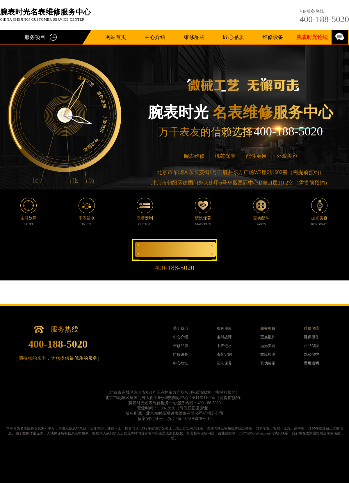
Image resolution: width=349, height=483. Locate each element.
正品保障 (311, 346)
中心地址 (180, 363)
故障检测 (267, 354)
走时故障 (224, 337)
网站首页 (115, 37)
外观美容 (287, 156)
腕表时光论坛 (312, 37)
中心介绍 (155, 37)
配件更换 (256, 156)
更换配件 (267, 337)
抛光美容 (267, 346)
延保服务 (311, 337)
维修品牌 (194, 37)
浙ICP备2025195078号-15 (189, 418)
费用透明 (311, 363)
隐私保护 (311, 354)
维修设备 (272, 37)
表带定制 (224, 354)
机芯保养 (225, 156)
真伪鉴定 (267, 363)
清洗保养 (224, 363)
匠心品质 (233, 37)
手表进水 (224, 346)
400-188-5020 (324, 19)
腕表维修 (194, 156)
